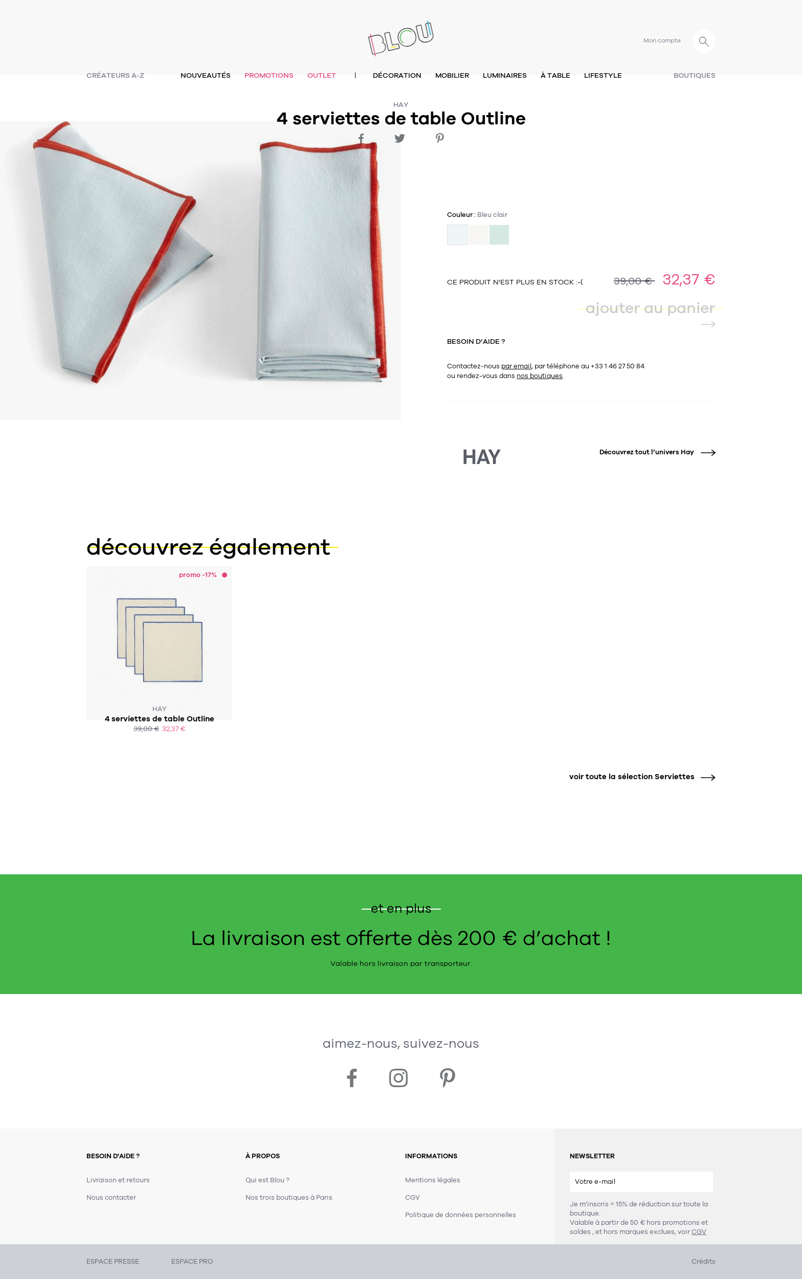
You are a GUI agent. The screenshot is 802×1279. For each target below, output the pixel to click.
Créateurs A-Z (115, 75)
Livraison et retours (118, 1180)
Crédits (704, 1261)
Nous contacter (111, 1197)
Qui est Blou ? (267, 1180)
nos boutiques (540, 376)
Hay (401, 104)
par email (516, 366)
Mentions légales (432, 1180)
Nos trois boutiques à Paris (289, 1197)
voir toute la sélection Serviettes (638, 776)
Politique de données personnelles (460, 1215)
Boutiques (695, 75)
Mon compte (662, 40)
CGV (699, 1232)
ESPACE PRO (192, 1261)
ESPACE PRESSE (112, 1261)
